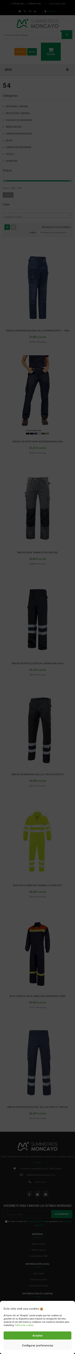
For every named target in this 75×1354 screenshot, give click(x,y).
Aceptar (37, 1335)
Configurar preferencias (37, 1345)
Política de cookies (24, 1325)
